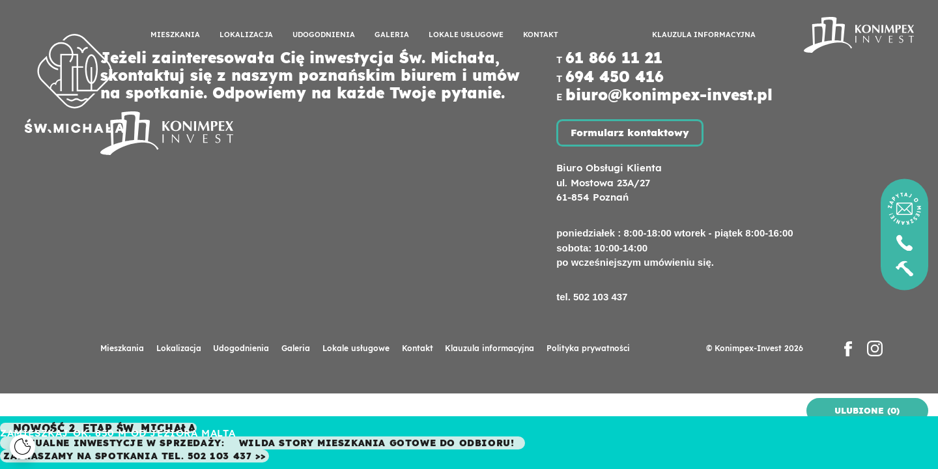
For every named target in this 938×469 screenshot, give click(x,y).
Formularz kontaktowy (630, 132)
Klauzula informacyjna (704, 34)
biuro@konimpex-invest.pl (669, 94)
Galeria (392, 34)
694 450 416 (614, 76)
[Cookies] (22, 447)
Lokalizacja (246, 34)
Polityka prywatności (588, 348)
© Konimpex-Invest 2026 (754, 348)
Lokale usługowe (466, 34)
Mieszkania (175, 34)
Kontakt (540, 34)
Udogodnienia (323, 34)
